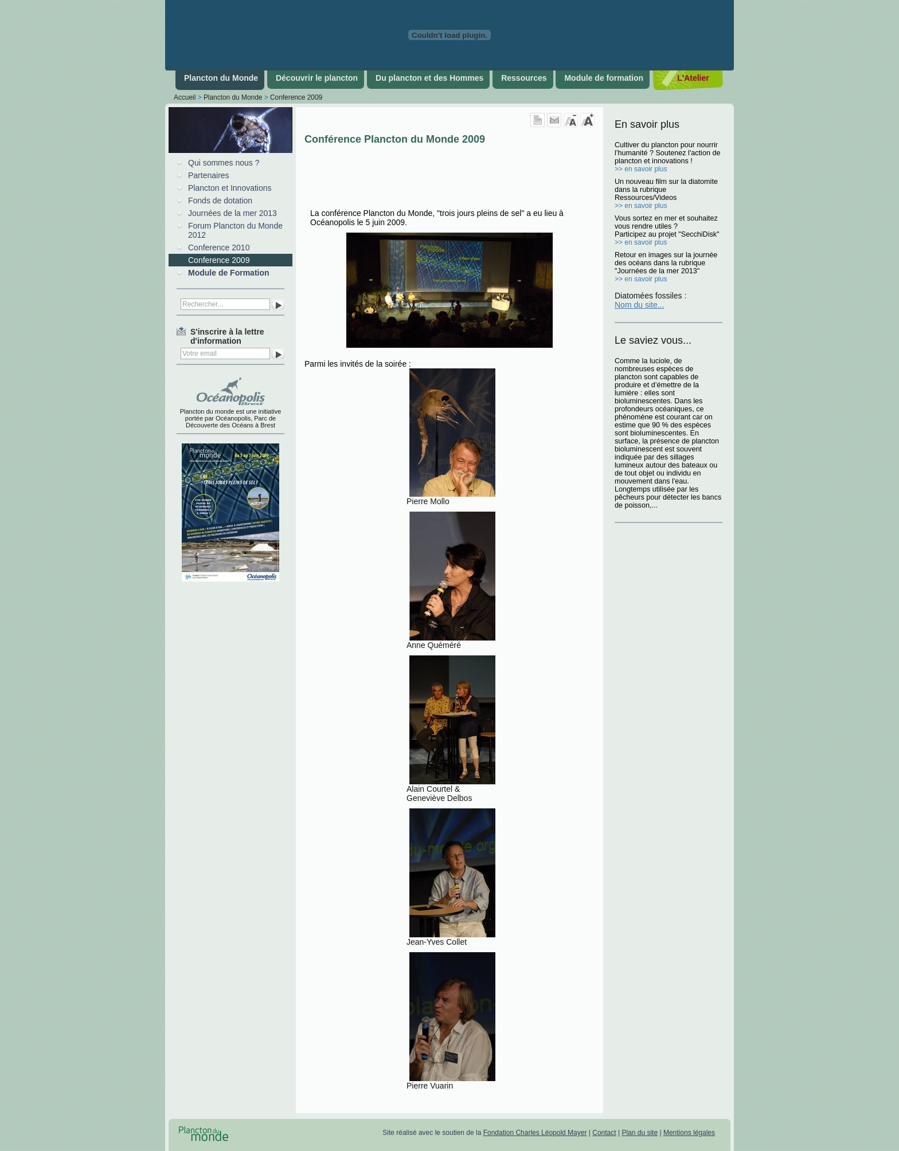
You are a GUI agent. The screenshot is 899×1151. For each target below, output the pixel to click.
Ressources (523, 78)
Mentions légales (689, 1133)
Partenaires (208, 175)
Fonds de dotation (220, 200)
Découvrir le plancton (317, 78)
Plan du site (640, 1133)
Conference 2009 (296, 97)
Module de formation (603, 78)
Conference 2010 (218, 247)
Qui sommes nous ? (224, 162)
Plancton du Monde (221, 78)
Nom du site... (639, 304)
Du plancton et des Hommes (429, 78)
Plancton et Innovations (230, 188)
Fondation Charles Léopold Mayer (535, 1133)
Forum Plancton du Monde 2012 (235, 230)
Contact (604, 1133)
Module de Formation (228, 272)
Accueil (185, 97)
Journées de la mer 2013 (232, 213)
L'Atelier (693, 78)
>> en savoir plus (641, 169)
